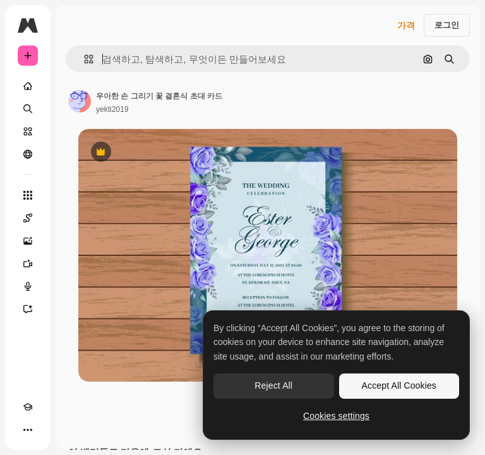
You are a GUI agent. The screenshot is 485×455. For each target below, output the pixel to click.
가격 (406, 25)
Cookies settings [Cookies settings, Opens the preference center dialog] (336, 416)
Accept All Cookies (399, 385)
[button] (83, 59)
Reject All (273, 385)
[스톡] (28, 131)
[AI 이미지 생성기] (28, 241)
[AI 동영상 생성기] (28, 263)
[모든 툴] (28, 195)
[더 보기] (28, 430)
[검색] (28, 109)
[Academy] (28, 407)
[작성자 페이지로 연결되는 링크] (79, 101)
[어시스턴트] (28, 309)
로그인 (446, 25)
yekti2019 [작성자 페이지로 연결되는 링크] (112, 109)
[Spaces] (28, 218)
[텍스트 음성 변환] (28, 286)
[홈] (28, 86)
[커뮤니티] (28, 154)
